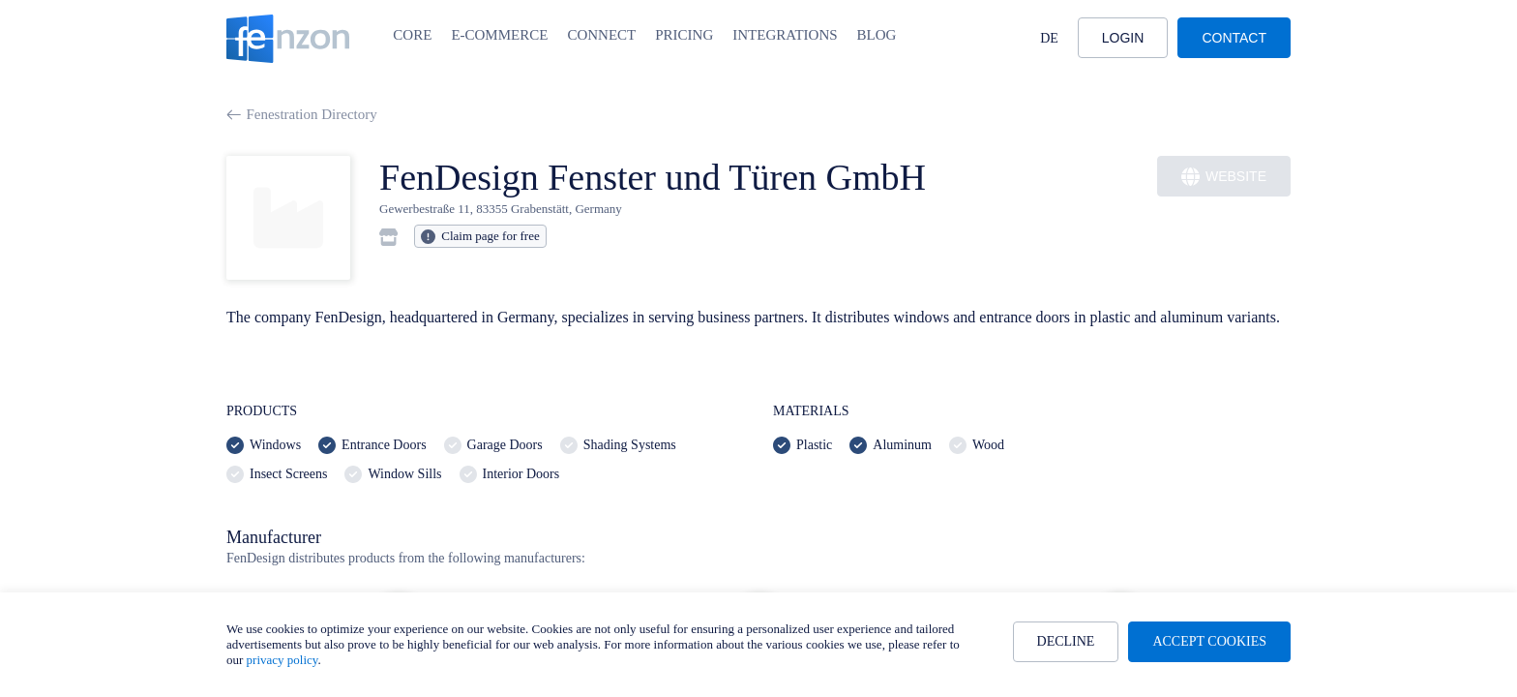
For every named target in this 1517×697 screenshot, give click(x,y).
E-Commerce (499, 35)
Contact (1234, 37)
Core (412, 35)
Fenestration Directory (301, 114)
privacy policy (282, 659)
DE (1049, 38)
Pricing (684, 35)
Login (1123, 37)
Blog (877, 35)
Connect (601, 35)
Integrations (784, 35)
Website (1223, 176)
